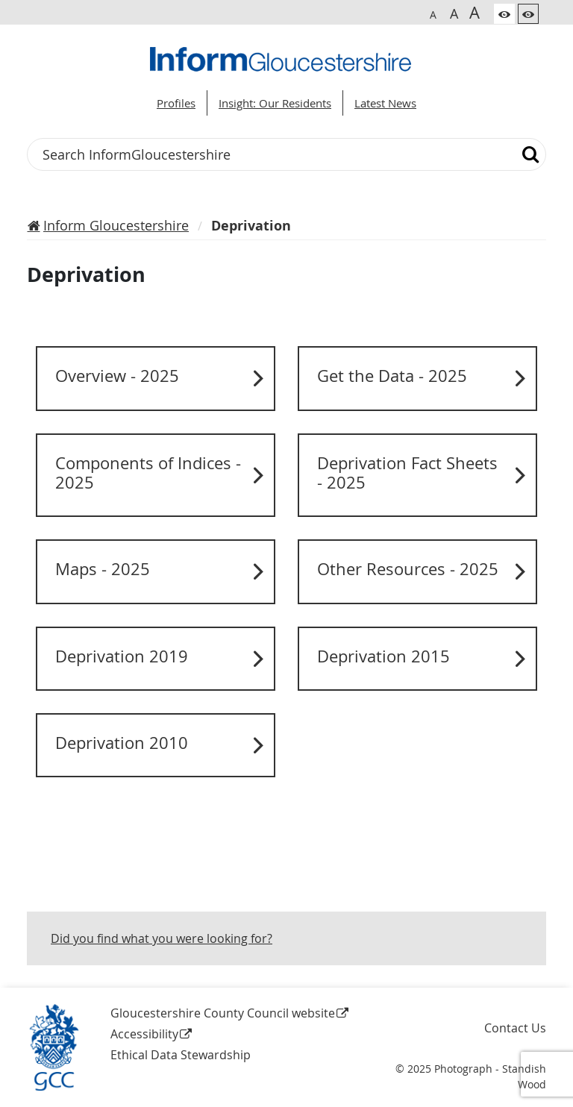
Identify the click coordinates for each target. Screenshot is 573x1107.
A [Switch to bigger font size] (454, 13)
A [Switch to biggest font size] (474, 12)
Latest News (385, 102)
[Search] (530, 154)
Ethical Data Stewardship (180, 1055)
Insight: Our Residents (275, 102)
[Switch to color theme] (504, 14)
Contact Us (515, 1028)
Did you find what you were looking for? (161, 938)
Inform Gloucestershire (116, 225)
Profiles (176, 102)
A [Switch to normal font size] (433, 14)
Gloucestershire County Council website (222, 1013)
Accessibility (144, 1034)
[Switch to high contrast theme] (528, 14)
